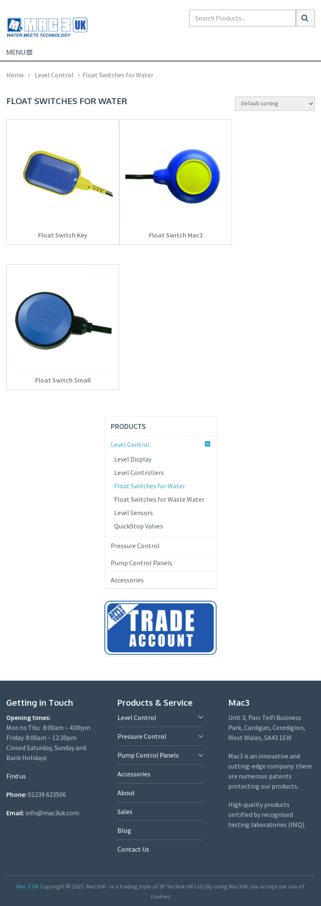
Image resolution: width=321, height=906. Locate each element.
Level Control (54, 75)
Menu (15, 52)
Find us (16, 776)
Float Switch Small (63, 380)
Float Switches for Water (149, 486)
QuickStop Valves (138, 526)
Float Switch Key (62, 235)
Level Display (132, 459)
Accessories (127, 580)
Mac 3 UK (28, 886)
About (126, 793)
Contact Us (133, 849)
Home (15, 75)
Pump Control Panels (141, 563)
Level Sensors (133, 512)
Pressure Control (135, 545)
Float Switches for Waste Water (159, 499)
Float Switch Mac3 (176, 235)
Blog (124, 830)
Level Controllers (139, 472)
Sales (124, 811)
